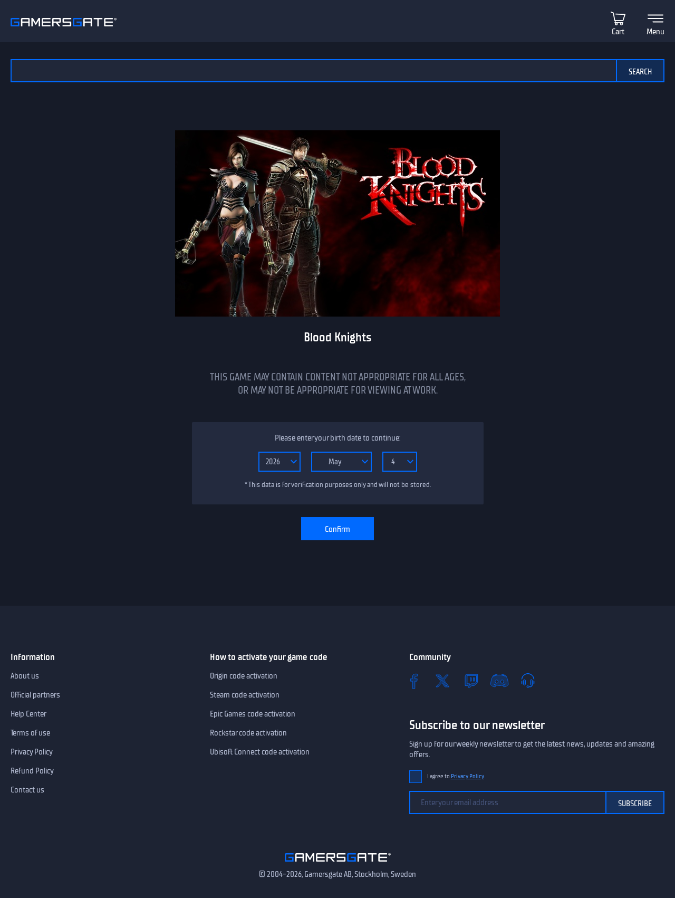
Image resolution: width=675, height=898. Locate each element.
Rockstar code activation (248, 733)
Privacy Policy (32, 752)
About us (25, 676)
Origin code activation (243, 676)
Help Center (28, 714)
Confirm (337, 529)
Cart (618, 31)
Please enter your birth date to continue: (337, 438)
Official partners (35, 695)
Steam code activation (244, 695)
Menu (655, 31)
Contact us (27, 790)
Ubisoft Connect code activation (260, 752)
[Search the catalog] (313, 70)
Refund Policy (32, 771)
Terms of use (30, 733)
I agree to (455, 776)
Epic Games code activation (252, 714)
